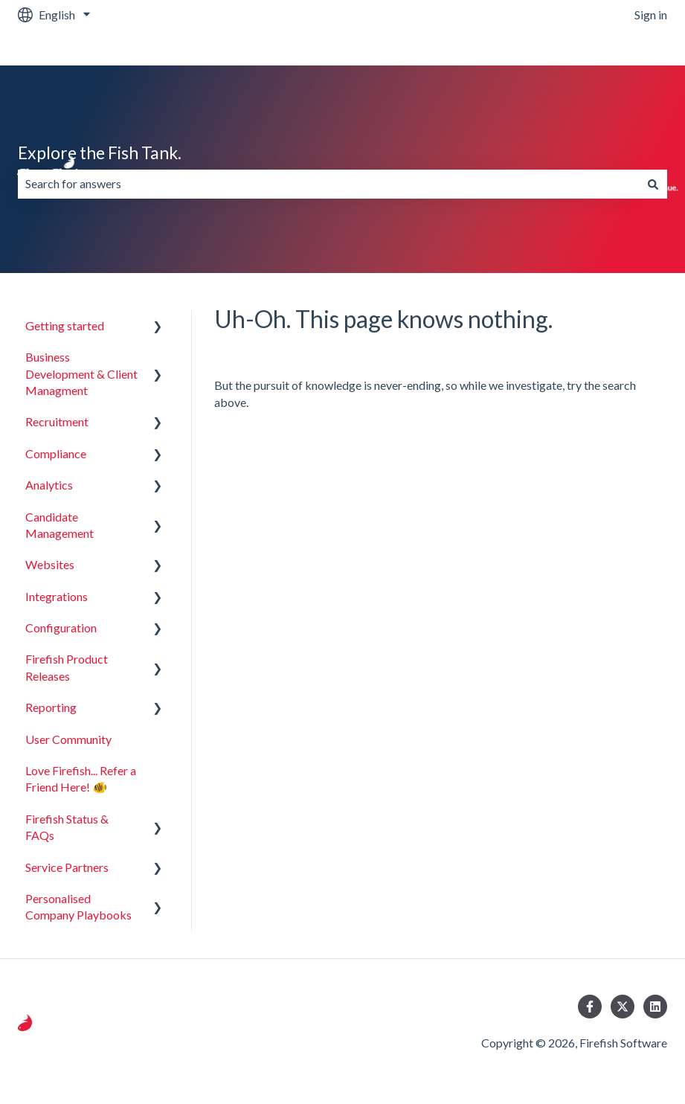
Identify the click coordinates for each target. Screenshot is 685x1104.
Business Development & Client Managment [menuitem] (81, 373)
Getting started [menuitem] (64, 325)
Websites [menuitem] (49, 564)
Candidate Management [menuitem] (59, 525)
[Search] (653, 184)
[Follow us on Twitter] (622, 1006)
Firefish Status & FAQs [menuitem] (67, 827)
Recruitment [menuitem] (57, 421)
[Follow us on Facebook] (590, 1006)
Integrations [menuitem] (56, 596)
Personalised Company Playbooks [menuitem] (78, 906)
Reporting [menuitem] (51, 707)
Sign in (650, 14)
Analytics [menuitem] (49, 485)
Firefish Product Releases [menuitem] (66, 667)
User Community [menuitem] (68, 739)
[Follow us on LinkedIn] (655, 1006)
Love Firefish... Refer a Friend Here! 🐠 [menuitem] (80, 778)
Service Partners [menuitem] (67, 867)
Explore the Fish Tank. (99, 152)
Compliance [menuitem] (55, 453)
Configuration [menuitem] (61, 627)
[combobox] (328, 184)
